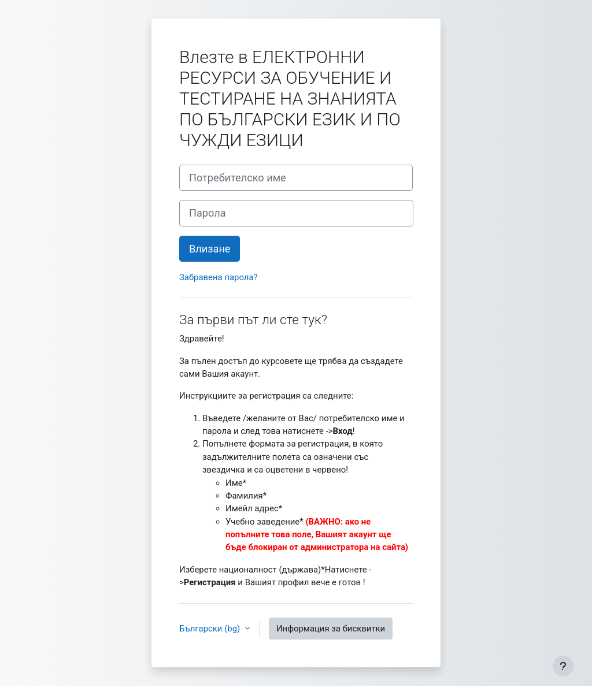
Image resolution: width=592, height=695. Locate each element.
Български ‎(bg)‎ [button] (210, 628)
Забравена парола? (218, 277)
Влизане (209, 249)
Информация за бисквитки (330, 628)
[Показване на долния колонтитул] (563, 666)
